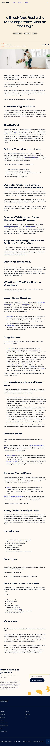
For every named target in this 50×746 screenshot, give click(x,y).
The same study (10, 348)
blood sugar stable (30, 226)
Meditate (26, 2)
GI (25, 133)
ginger (20, 609)
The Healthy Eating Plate (31, 157)
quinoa (42, 368)
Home (14, 2)
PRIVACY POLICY (17, 741)
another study (16, 353)
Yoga (1, 728)
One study (9, 316)
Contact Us (27, 714)
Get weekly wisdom (37, 680)
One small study (26, 304)
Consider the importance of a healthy (13, 496)
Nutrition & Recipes (4, 725)
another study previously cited (18, 364)
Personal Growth (3, 731)
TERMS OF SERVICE (27, 741)
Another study (10, 325)
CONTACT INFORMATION (38, 741)
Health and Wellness (17, 33)
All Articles (2, 714)
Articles (19, 2)
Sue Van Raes (8, 44)
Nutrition (35, 33)
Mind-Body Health (4, 722)
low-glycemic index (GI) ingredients (13, 133)
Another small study (12, 461)
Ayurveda (2, 720)
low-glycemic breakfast (17, 397)
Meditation (2, 717)
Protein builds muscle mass (11, 226)
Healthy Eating (27, 33)
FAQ (26, 717)
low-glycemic (31, 366)
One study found (11, 455)
